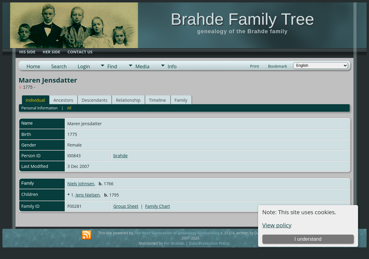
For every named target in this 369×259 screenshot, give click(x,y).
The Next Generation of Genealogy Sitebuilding (176, 233)
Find (112, 66)
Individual (35, 100)
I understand (307, 239)
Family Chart (157, 206)
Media (142, 66)
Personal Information (39, 108)
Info (172, 66)
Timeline (157, 100)
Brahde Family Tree (242, 19)
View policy (277, 225)
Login (84, 66)
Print (254, 66)
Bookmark (277, 66)
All (69, 108)
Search (59, 66)
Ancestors (63, 100)
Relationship (128, 100)
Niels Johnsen (80, 183)
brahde (120, 155)
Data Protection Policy (209, 243)
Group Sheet (125, 206)
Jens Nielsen (88, 195)
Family (181, 100)
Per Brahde (174, 243)
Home (33, 66)
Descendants (94, 100)
